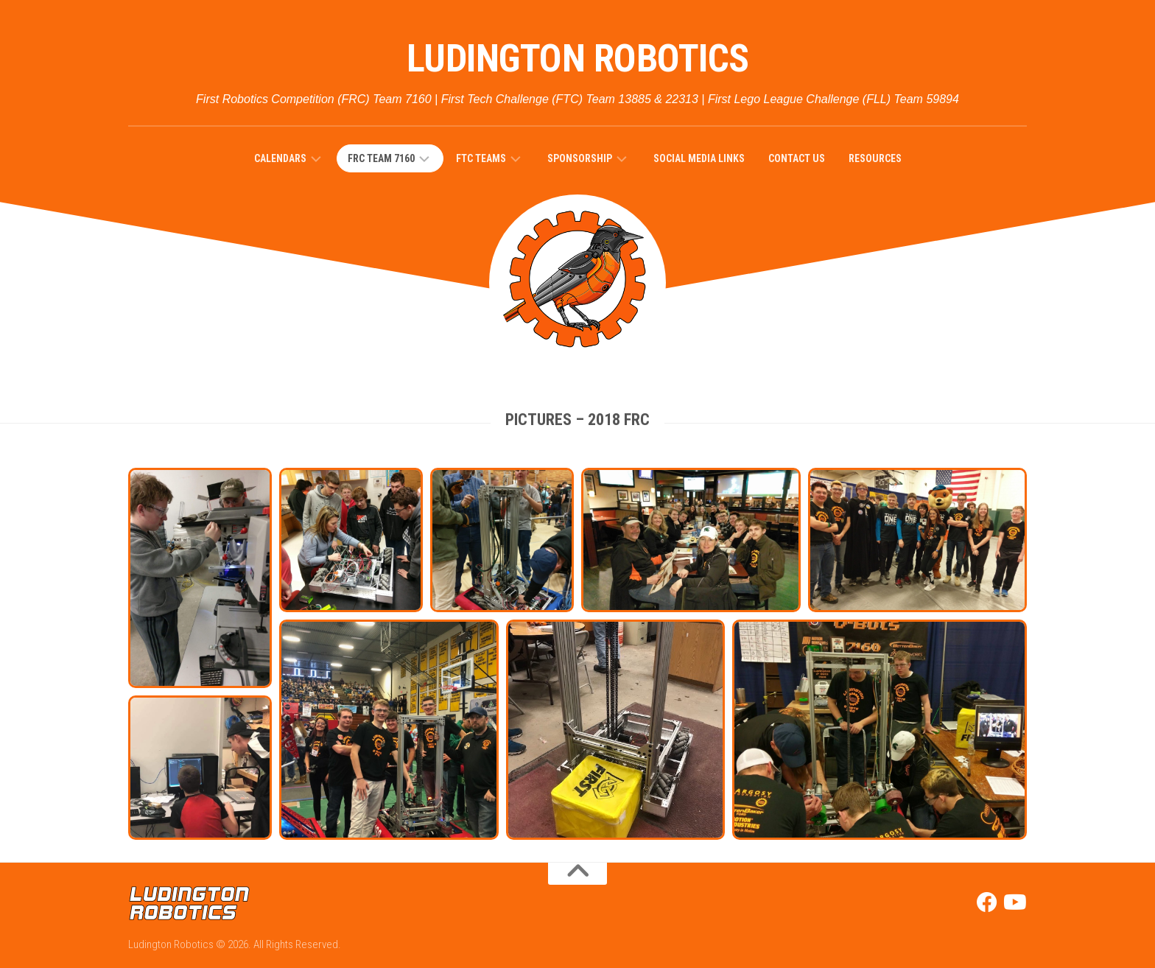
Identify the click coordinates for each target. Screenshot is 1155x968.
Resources (875, 158)
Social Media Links (699, 158)
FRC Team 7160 (381, 158)
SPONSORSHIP (579, 158)
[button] (200, 578)
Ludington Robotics (578, 58)
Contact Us (796, 158)
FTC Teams (481, 158)
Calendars (280, 158)
